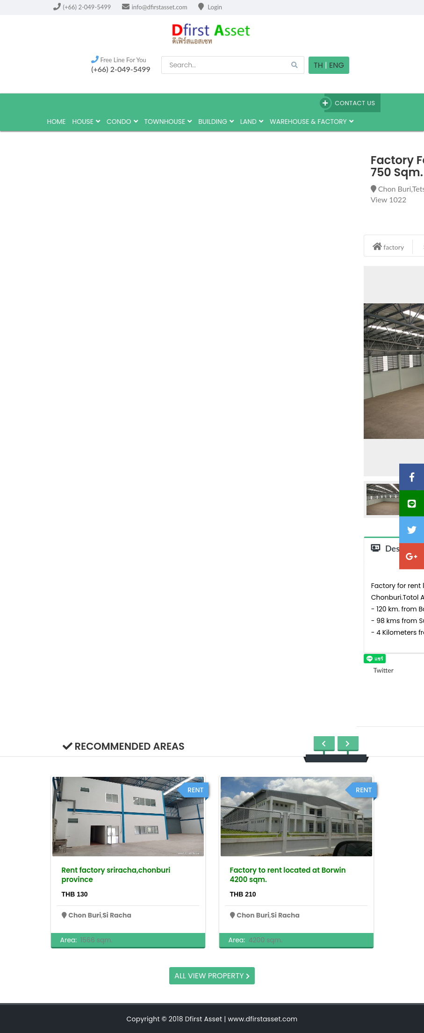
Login (210, 7)
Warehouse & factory (311, 121)
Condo (122, 121)
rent (195, 790)
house (86, 121)
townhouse (168, 121)
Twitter (379, 670)
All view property (212, 975)
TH (318, 65)
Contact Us (349, 103)
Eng (336, 65)
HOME (56, 121)
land (251, 121)
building (216, 121)
